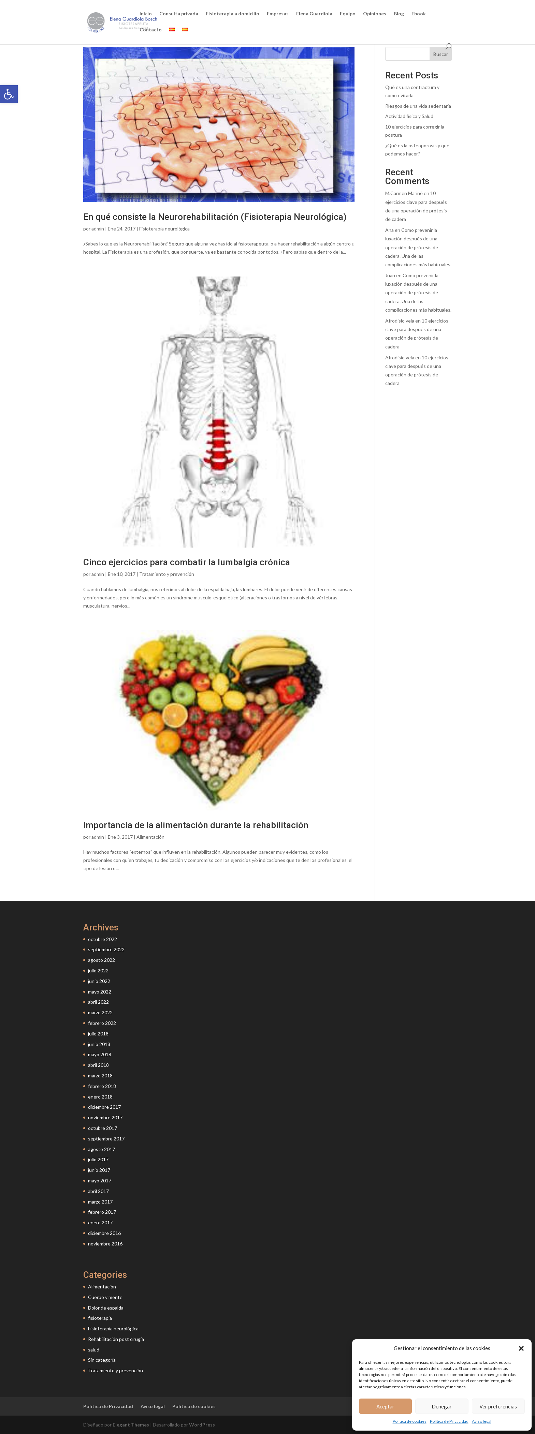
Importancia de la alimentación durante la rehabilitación (195, 825)
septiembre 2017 (106, 1138)
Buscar (440, 54)
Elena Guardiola (314, 13)
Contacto (151, 29)
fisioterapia (100, 1318)
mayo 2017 (99, 1180)
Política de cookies (409, 1421)
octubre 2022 (102, 939)
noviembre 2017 (105, 1117)
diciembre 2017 (104, 1107)
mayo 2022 (99, 992)
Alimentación (150, 837)
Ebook (418, 13)
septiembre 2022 (106, 949)
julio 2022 (98, 970)
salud (93, 1350)
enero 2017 (100, 1222)
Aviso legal (481, 1421)
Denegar (442, 1406)
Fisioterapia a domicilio (232, 13)
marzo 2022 (100, 1012)
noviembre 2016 (105, 1243)
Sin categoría (102, 1360)
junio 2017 (99, 1170)
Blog (399, 13)
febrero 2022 (102, 1023)
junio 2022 (99, 981)
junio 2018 (99, 1044)
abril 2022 (98, 1002)
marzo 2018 (100, 1075)
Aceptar (385, 1406)
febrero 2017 (102, 1212)
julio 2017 (98, 1159)
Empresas (278, 13)
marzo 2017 (100, 1202)
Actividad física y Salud (409, 116)
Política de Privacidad (449, 1421)
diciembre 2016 (104, 1233)
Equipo (348, 13)
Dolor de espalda (106, 1308)
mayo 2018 (99, 1054)
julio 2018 (98, 1033)
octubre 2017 (102, 1128)
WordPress (202, 1425)
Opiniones (374, 13)
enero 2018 (100, 1097)
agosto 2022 (101, 960)
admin (97, 228)
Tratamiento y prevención (166, 574)
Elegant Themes (131, 1425)
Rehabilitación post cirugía (116, 1339)
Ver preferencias (498, 1406)
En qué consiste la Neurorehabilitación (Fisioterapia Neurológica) (215, 217)
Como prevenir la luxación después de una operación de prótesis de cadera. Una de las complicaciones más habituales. (418, 247)
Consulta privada (178, 13)
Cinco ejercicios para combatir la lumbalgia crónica (186, 562)
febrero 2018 (102, 1086)
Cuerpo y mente (105, 1297)
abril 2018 (98, 1065)
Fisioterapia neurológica (164, 228)
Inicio (146, 13)
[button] (9, 94)
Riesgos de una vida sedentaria (418, 106)
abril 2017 (98, 1191)
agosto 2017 (101, 1149)
